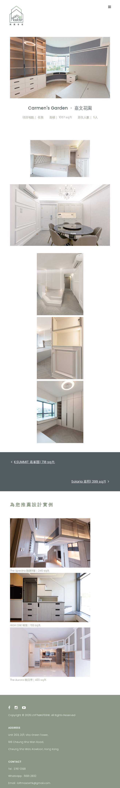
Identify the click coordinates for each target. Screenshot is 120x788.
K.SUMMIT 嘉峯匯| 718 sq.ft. (33, 462)
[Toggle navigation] (109, 7)
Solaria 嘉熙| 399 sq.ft (90, 481)
